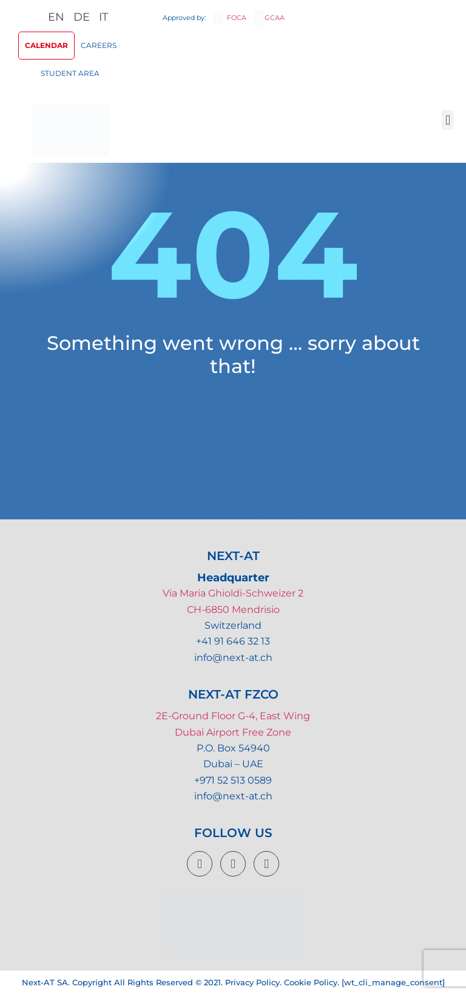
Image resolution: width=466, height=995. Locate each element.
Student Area (70, 73)
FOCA (229, 17)
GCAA (269, 17)
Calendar (46, 45)
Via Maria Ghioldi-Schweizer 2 (233, 593)
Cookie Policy (310, 982)
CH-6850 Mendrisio (233, 609)
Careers (98, 45)
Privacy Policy (252, 982)
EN (56, 17)
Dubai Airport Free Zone (233, 732)
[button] (447, 120)
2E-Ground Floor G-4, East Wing (233, 716)
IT (103, 17)
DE (81, 17)
